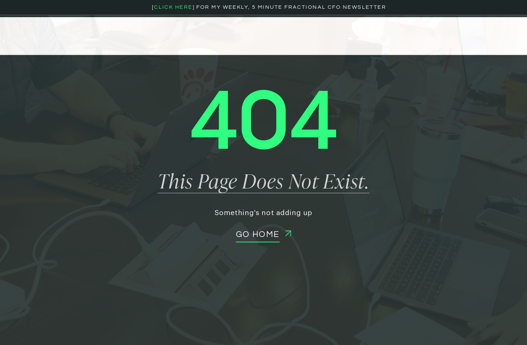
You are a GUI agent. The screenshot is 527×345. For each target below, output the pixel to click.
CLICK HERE (173, 7)
